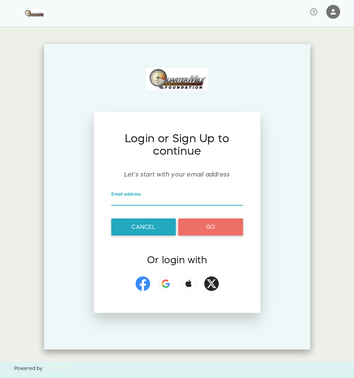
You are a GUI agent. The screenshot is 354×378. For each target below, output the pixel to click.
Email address (126, 194)
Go (210, 227)
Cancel (143, 227)
